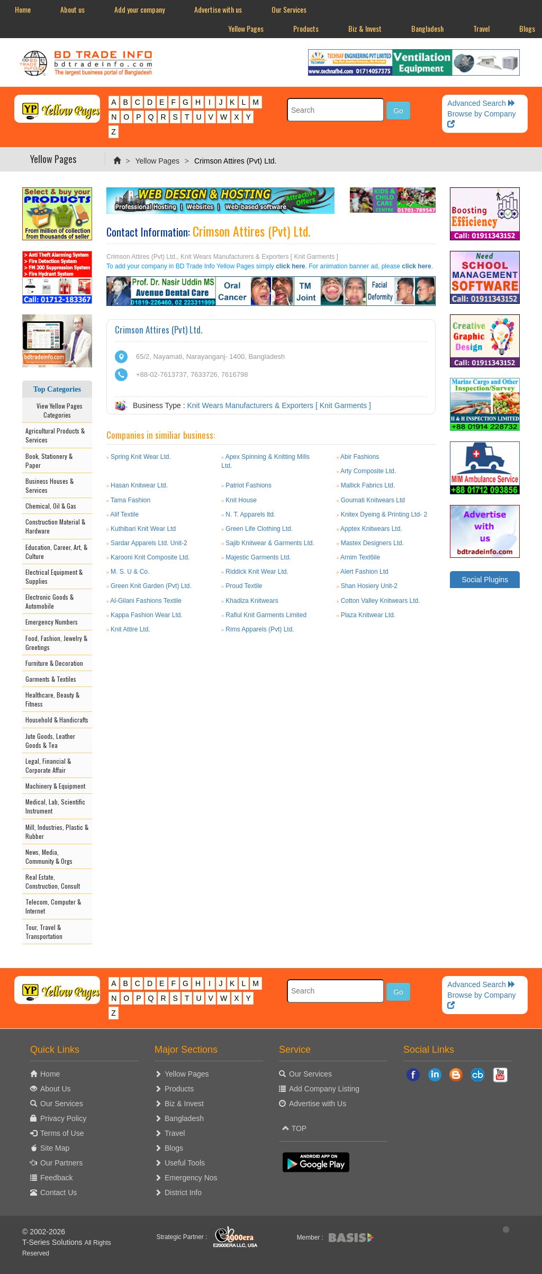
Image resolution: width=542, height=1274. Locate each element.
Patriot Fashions (248, 485)
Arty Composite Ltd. (368, 471)
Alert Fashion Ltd (364, 571)
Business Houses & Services (49, 485)
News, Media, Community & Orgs (49, 856)
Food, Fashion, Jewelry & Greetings (56, 643)
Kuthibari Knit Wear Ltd (143, 528)
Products (306, 28)
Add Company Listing (324, 1089)
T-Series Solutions (53, 1242)
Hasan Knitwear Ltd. (139, 485)
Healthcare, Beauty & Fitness (52, 699)
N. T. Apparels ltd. (250, 514)
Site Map (54, 1148)
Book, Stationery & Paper (49, 460)
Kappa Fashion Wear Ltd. (147, 615)
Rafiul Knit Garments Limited (265, 615)
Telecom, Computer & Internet (53, 906)
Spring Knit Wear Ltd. (141, 456)
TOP (294, 1128)
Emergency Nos (191, 1177)
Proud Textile (243, 586)
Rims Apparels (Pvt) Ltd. (259, 629)
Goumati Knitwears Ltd (373, 500)
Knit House (241, 500)
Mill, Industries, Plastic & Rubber (56, 832)
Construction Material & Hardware (55, 526)
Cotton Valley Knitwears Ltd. (380, 600)
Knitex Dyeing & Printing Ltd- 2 (384, 514)
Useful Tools (185, 1163)
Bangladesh (427, 28)
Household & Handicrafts (56, 719)
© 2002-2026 (43, 1231)
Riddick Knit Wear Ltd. (256, 571)
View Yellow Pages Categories (57, 410)
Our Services (289, 9)
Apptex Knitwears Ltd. (371, 528)
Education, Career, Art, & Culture (56, 552)
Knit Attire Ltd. (130, 629)
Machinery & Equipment (55, 785)
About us (72, 9)
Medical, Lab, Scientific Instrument (55, 806)
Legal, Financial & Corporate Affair (48, 765)
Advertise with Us (317, 1103)
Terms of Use (62, 1133)
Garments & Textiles (50, 678)
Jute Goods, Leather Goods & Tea (50, 740)
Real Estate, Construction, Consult (52, 881)
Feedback (56, 1177)
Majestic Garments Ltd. (258, 557)
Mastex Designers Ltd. (372, 543)
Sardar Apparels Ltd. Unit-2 (149, 543)
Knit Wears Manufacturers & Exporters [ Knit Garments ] (279, 405)
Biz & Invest (365, 28)
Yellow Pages (246, 28)
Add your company (139, 9)
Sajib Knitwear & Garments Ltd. (269, 543)
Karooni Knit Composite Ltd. (150, 557)
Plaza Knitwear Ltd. (368, 615)
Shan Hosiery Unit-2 (369, 586)
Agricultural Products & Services (55, 435)
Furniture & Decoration (54, 662)
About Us (55, 1089)
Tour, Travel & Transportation (43, 932)
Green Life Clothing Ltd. (259, 528)
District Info (183, 1192)
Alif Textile (124, 514)
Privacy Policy (63, 1118)
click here (290, 266)
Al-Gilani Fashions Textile (146, 600)
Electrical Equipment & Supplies (54, 576)
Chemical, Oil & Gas (50, 505)
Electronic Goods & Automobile (49, 601)
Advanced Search (481, 103)
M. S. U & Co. (130, 571)
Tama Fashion (130, 500)
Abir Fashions (359, 456)
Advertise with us (218, 9)
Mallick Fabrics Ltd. (368, 485)
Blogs (174, 1148)
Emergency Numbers (51, 621)
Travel (481, 28)
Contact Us (58, 1192)
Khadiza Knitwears (251, 600)
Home (23, 9)
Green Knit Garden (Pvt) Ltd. (151, 586)
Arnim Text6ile (360, 557)
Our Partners (61, 1163)
